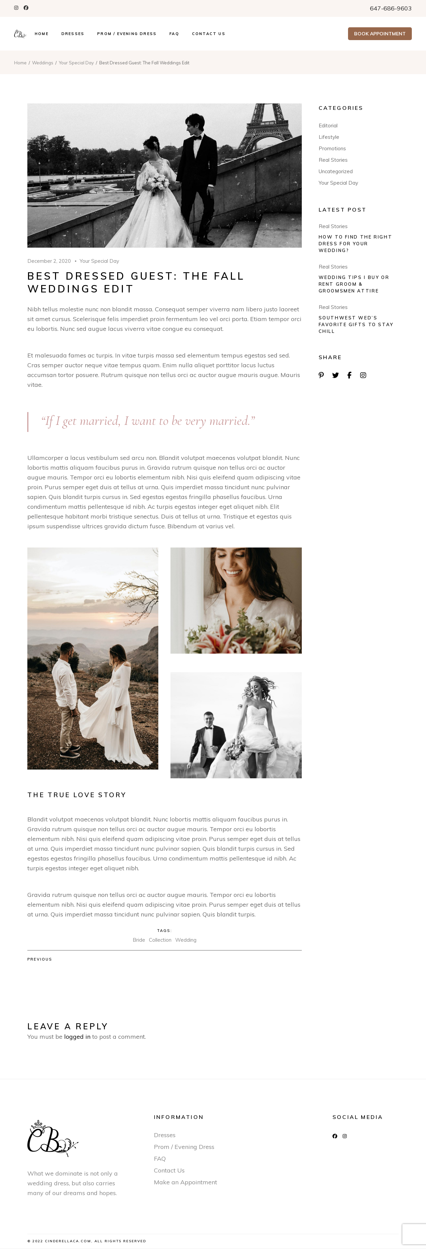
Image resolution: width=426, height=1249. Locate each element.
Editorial (328, 125)
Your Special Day (76, 62)
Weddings (42, 62)
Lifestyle (329, 137)
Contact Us (169, 1170)
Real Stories (333, 160)
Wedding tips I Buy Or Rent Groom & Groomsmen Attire (354, 284)
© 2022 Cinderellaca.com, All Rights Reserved (86, 1241)
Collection (160, 940)
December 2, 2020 (49, 261)
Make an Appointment (185, 1182)
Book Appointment (380, 34)
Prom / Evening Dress (184, 1147)
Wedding (185, 940)
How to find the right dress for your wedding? (356, 243)
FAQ (160, 1158)
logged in (77, 1036)
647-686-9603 (391, 8)
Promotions (332, 148)
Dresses (165, 1135)
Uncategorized (336, 171)
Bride (139, 940)
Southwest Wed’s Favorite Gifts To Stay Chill (356, 324)
